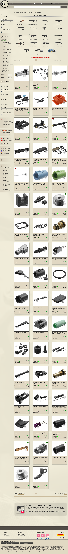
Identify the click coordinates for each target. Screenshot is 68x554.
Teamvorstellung (7, 121)
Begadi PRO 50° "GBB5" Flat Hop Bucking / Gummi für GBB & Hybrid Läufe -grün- (58, 185)
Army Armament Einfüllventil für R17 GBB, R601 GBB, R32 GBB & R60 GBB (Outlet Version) (21, 83)
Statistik (21, 545)
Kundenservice (5, 178)
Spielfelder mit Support (7, 134)
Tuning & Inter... (30, 13)
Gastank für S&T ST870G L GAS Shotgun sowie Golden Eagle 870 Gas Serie (58, 309)
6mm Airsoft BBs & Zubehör (7, 15)
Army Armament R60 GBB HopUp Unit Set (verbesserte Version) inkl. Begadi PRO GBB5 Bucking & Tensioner (21, 110)
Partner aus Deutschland (7, 141)
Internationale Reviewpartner (8, 142)
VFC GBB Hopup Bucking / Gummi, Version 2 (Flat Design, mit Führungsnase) (58, 433)
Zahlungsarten (5, 171)
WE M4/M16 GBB (33, 47)
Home (25, 13)
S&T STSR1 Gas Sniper (58, 32)
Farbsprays (4, 105)
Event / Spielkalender (8, 123)
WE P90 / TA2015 (46, 47)
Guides (4, 176)
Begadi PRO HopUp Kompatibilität (6, 185)
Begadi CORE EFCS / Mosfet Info (6, 183)
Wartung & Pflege (5, 87)
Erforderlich (4, 545)
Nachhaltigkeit (5, 190)
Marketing (13, 545)
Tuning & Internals (5, 32)
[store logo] (5, 4)
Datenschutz (6, 537)
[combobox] (37, 7)
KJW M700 (20, 32)
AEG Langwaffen (5, 35)
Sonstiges (3, 108)
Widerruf (5, 160)
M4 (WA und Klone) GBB (33, 32)
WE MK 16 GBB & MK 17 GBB (58, 47)
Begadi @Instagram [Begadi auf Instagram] (6, 152)
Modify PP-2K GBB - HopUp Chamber (21, 259)
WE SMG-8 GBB (26, 54)
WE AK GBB (5, 54)
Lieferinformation (7, 538)
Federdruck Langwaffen (6, 38)
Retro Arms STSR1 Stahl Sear (38, 333)
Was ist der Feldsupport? (7, 133)
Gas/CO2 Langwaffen (5, 41)
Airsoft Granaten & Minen (6, 22)
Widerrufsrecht (5, 175)
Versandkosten (35, 528)
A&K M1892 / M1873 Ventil (37, 307)
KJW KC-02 (45, 25)
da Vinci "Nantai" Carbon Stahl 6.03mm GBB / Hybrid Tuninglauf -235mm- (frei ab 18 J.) (21, 185)
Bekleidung (4, 97)
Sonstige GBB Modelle (39, 54)
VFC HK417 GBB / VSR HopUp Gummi (58, 458)
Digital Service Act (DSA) (7, 191)
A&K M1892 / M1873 (19, 25)
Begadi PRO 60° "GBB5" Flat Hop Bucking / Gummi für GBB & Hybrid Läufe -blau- (39, 185)
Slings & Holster (5, 95)
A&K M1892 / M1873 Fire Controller (21, 333)
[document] (34, 547)
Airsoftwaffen (4, 17)
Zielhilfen (3, 92)
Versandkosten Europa (7, 168)
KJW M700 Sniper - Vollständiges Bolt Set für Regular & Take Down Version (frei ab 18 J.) (58, 135)
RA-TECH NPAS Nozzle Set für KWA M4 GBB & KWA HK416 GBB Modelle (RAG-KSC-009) (59, 408)
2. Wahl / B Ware (5, 115)
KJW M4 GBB (58, 25)
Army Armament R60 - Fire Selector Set (21, 358)
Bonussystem (5, 172)
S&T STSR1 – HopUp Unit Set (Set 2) (39, 407)
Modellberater (4, 20)
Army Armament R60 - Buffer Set (39, 358)
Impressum (6, 535)
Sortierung (16, 60)
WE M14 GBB (20, 47)
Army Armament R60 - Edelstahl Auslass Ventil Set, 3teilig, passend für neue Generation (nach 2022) (59, 83)
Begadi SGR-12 (4, 72)
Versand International (6, 169)
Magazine (3, 25)
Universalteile (52, 54)
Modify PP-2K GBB (45, 32)
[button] (53, 4)
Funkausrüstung (5, 110)
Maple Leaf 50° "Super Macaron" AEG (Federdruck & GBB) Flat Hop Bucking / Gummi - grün (59, 334)
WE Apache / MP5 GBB (6, 56)
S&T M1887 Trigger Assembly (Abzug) (21, 283)
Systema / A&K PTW (5, 70)
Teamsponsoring (5, 179)
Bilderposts (5, 126)
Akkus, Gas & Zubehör (6, 27)
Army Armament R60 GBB (32, 25)
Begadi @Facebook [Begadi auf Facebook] (6, 150)
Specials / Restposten (6, 113)
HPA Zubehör (4, 90)
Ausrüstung (4, 100)
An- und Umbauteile (5, 30)
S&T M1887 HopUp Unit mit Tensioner (40, 283)
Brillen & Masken (5, 102)
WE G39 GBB (5, 57)
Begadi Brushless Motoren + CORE (6, 188)
